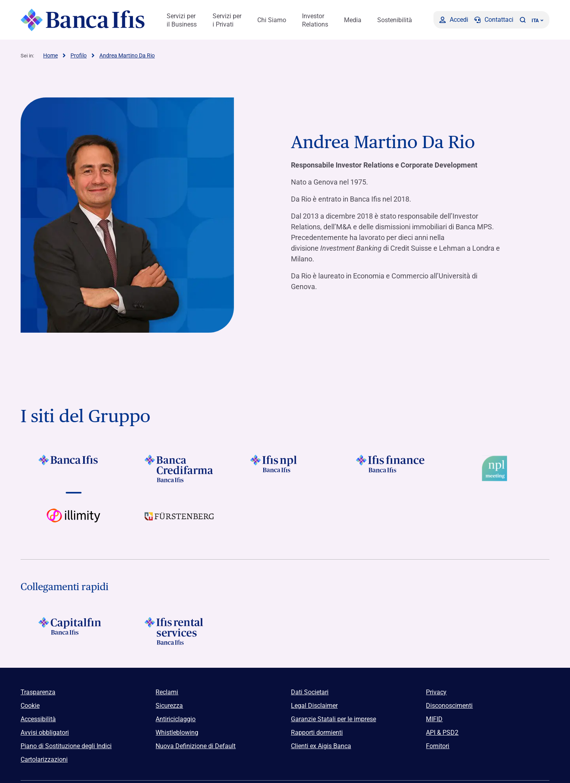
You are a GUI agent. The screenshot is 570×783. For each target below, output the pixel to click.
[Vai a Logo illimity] (73, 522)
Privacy (436, 692)
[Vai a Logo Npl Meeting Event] (496, 469)
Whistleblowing (177, 732)
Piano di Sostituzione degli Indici (66, 746)
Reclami (167, 692)
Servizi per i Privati (227, 20)
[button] (522, 20)
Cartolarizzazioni (44, 759)
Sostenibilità (394, 20)
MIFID (434, 719)
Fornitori (437, 746)
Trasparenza (38, 692)
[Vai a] (73, 469)
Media (352, 20)
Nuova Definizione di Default (196, 746)
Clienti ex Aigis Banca (321, 746)
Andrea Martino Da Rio (127, 55)
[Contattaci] (493, 20)
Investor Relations (315, 20)
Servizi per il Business (182, 20)
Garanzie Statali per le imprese (333, 719)
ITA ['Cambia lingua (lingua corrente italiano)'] (537, 20)
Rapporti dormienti (317, 732)
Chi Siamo (271, 20)
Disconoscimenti (449, 705)
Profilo (78, 55)
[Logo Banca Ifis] (83, 20)
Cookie (30, 705)
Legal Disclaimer (314, 705)
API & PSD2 (442, 732)
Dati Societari (310, 692)
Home (50, 55)
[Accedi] (453, 20)
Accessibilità (38, 719)
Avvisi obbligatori (45, 732)
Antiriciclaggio (176, 719)
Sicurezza (169, 705)
